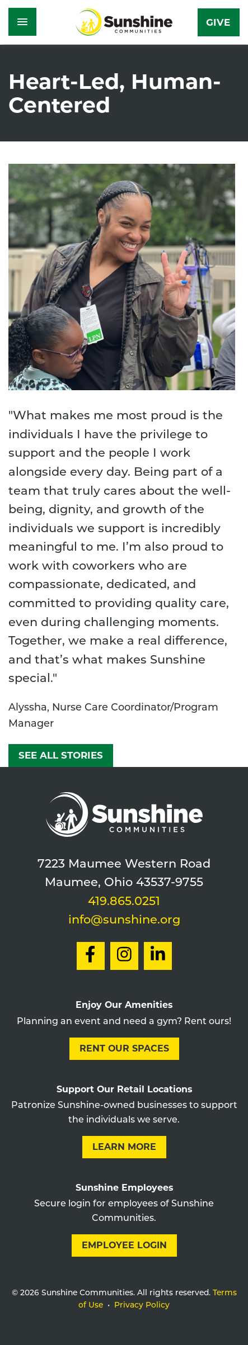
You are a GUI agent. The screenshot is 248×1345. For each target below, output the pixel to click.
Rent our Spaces (124, 1048)
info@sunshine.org (124, 920)
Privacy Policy (142, 1305)
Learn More (124, 1147)
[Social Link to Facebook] (91, 956)
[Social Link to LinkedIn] (158, 956)
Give (218, 22)
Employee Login (124, 1245)
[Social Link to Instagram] (124, 956)
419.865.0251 (124, 902)
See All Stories (60, 755)
